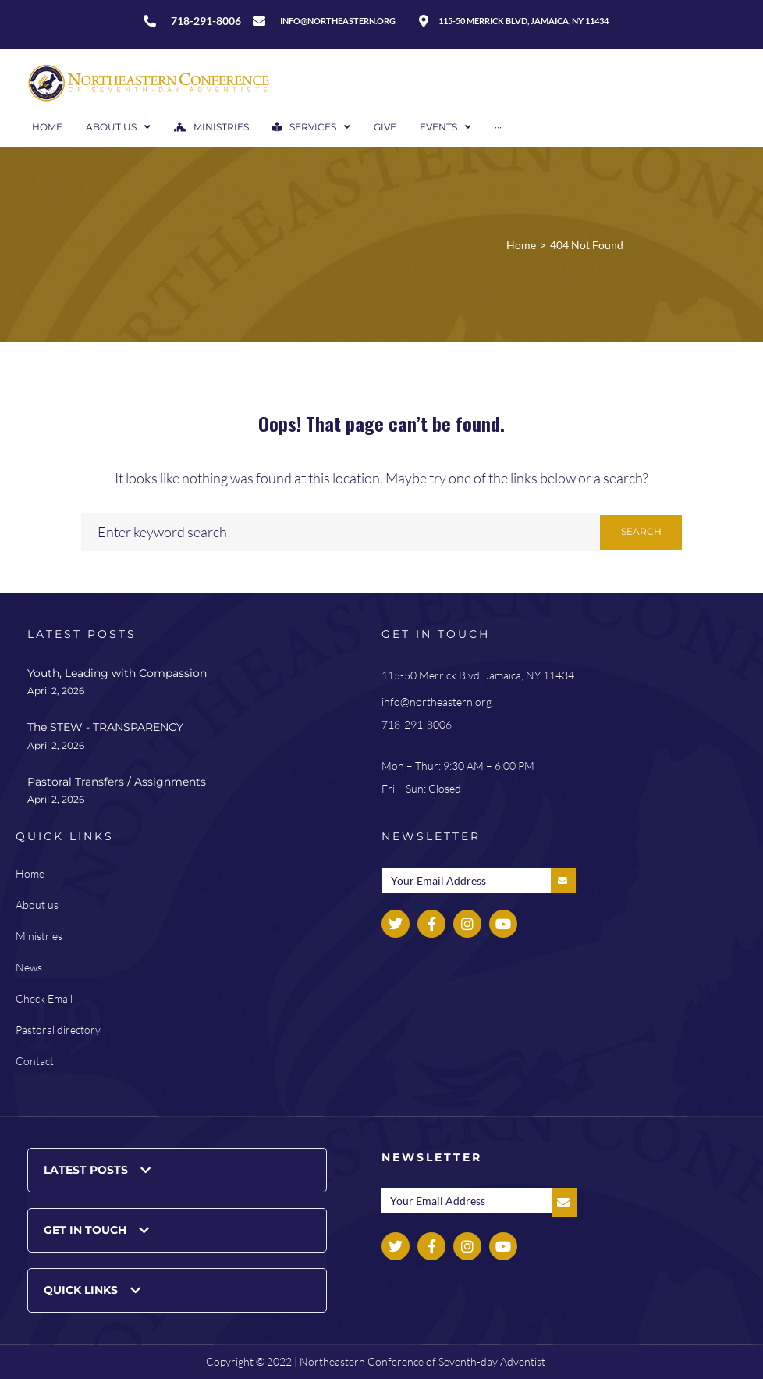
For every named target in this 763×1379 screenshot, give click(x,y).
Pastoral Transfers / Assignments (116, 782)
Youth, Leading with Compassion (117, 673)
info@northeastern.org (437, 701)
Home (521, 244)
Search (641, 531)
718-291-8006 (417, 724)
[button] (177, 1170)
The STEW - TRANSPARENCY (105, 727)
